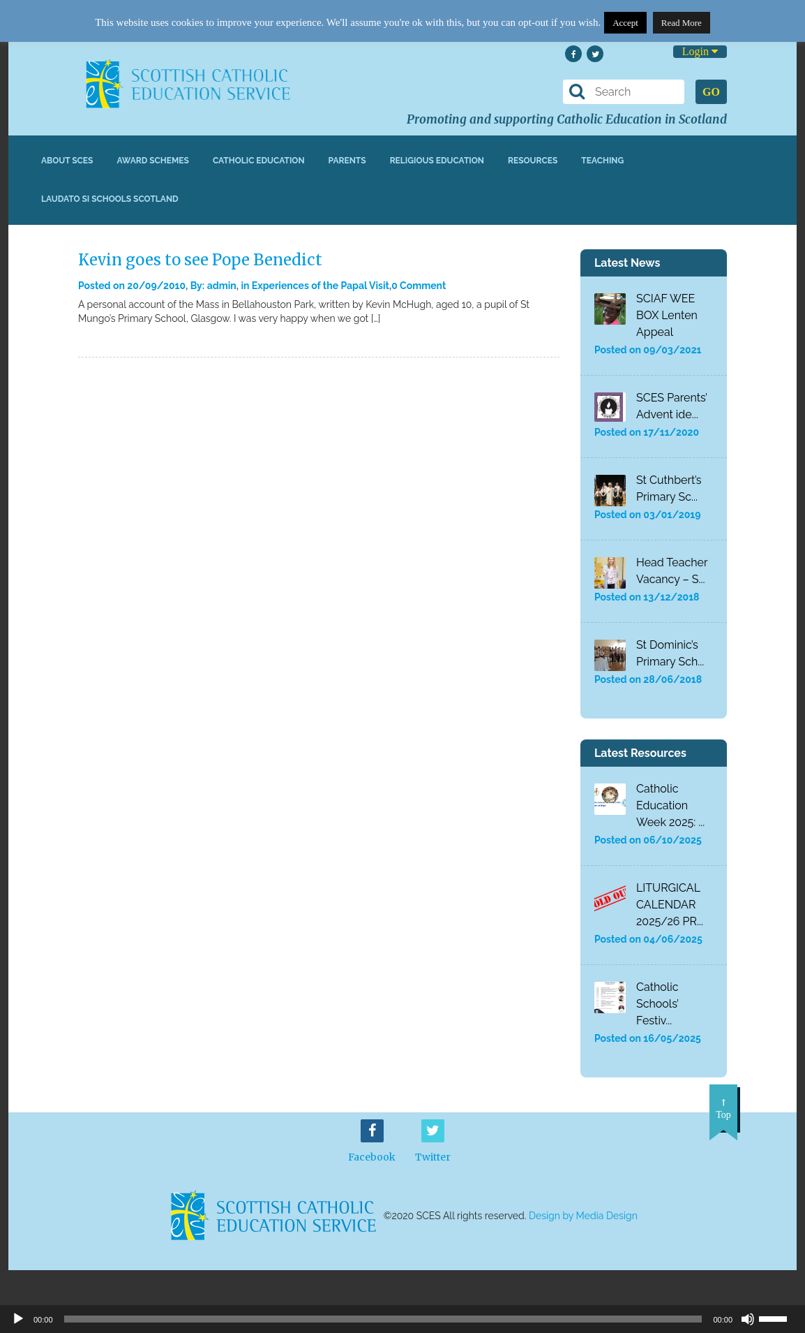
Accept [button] (625, 22)
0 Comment (418, 285)
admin (221, 285)
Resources (532, 160)
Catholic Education (259, 160)
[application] (402, 1319)
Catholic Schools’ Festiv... (657, 1003)
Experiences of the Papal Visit (320, 285)
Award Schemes (152, 160)
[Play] (18, 1319)
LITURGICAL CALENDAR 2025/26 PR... (669, 904)
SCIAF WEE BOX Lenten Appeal (667, 315)
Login (700, 51)
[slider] (778, 1317)
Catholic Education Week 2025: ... (670, 805)
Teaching (602, 160)
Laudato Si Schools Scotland (110, 199)
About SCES (67, 160)
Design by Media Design (583, 1215)
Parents (347, 160)
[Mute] (748, 1319)
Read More (681, 22)
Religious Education (437, 160)
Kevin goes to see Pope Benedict (200, 260)
